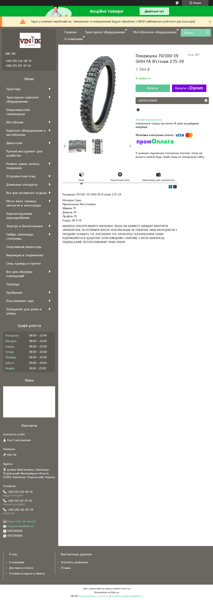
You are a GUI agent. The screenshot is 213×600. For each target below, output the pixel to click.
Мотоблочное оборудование (155, 32)
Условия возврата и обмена (27, 573)
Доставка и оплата (21, 568)
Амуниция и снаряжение (24, 255)
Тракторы (13, 89)
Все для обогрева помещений (19, 274)
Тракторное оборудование (105, 32)
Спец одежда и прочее (23, 263)
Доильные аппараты (22, 185)
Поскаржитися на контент (94, 596)
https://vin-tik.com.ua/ (21, 521)
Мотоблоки (14, 122)
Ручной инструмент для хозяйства (24, 153)
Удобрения (14, 293)
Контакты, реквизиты (74, 562)
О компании (73, 39)
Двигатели (14, 143)
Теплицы (12, 284)
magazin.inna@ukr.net (20, 526)
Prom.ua (125, 588)
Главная (70, 32)
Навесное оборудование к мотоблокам (26, 133)
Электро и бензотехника (24, 226)
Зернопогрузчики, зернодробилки (19, 216)
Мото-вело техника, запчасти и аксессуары (23, 203)
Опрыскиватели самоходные (18, 112)
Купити (152, 88)
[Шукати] (207, 32)
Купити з (189, 88)
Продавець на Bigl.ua (106, 592)
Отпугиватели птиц (21, 176)
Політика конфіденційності (126, 596)
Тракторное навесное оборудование (22, 99)
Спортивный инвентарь (23, 247)
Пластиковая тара (20, 301)
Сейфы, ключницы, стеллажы (20, 236)
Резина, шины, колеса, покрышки (23, 166)
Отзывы (66, 568)
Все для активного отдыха (26, 193)
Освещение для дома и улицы (24, 311)
